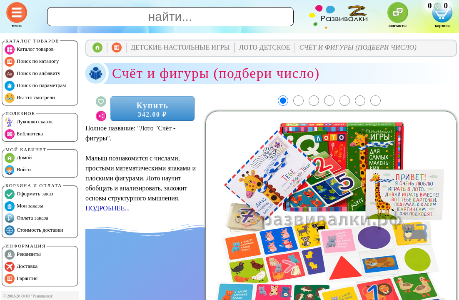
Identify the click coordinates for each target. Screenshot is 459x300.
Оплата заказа (26, 218)
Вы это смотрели (30, 98)
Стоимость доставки (34, 230)
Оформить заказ (29, 194)
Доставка (21, 267)
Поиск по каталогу (32, 62)
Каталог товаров (29, 50)
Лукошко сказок (29, 122)
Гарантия (21, 279)
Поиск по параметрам (35, 86)
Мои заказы (24, 206)
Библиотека (24, 134)
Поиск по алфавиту (32, 74)
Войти (18, 170)
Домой (18, 158)
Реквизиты (23, 255)
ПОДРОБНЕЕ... (107, 208)
